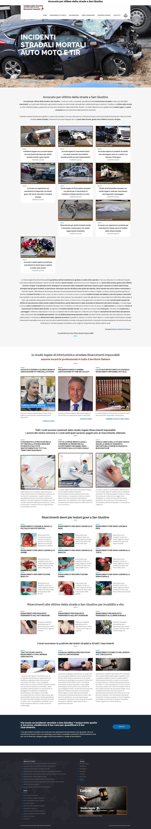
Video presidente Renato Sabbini (34, 813)
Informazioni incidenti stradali (33, 806)
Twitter (82, 774)
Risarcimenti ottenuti (58, 15)
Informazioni (74, 15)
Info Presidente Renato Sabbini (33, 800)
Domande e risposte (30, 808)
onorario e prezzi (104, 15)
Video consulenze (88, 15)
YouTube (83, 776)
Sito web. (128, 825)
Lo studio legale (28, 803)
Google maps (84, 763)
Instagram (83, 769)
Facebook (83, 766)
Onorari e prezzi (28, 816)
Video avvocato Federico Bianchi (34, 811)
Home (45, 15)
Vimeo (82, 779)
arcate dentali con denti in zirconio (44, 539)
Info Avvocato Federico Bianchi (33, 798)
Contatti (116, 15)
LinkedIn (82, 771)
